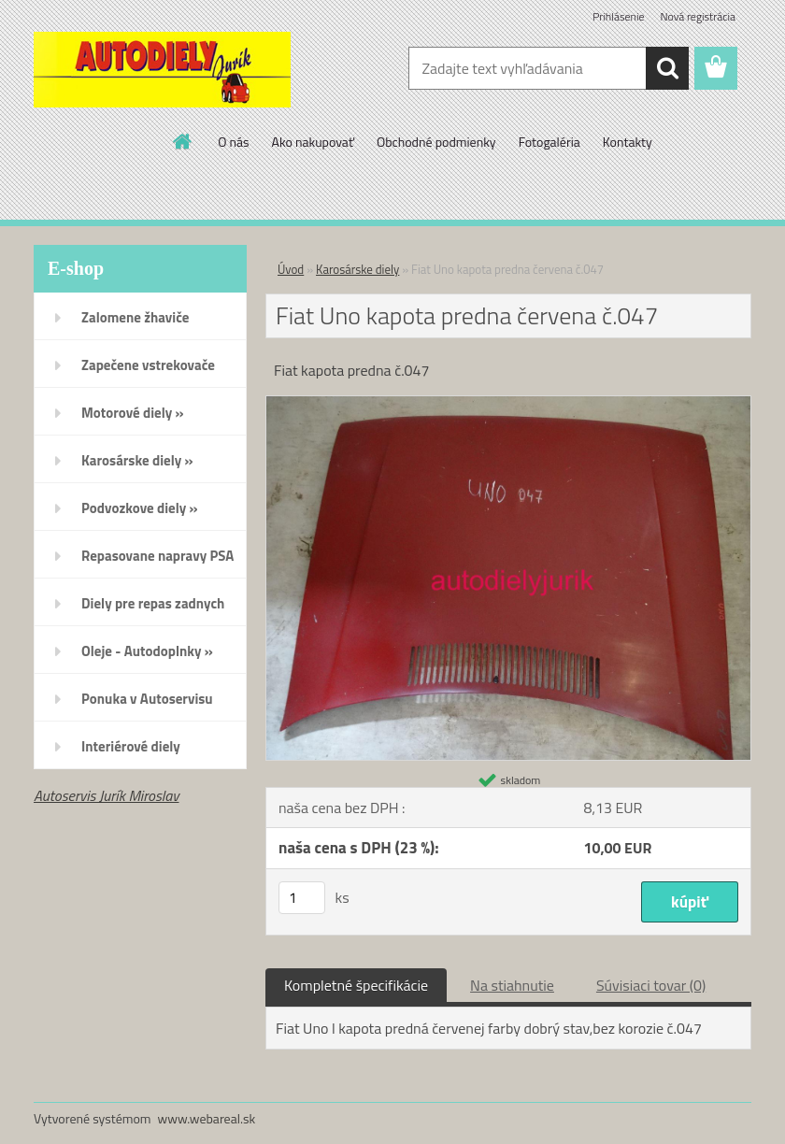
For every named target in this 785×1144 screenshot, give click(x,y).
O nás (233, 141)
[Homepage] (183, 141)
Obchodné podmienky (436, 141)
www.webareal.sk (207, 1118)
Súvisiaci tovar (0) (651, 985)
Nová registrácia (697, 16)
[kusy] (301, 897)
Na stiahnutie (512, 985)
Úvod (291, 269)
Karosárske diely (357, 269)
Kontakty (627, 141)
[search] (667, 68)
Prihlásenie (618, 16)
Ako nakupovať (313, 141)
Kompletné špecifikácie (356, 985)
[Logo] (162, 69)
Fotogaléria (549, 141)
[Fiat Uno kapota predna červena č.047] (508, 404)
